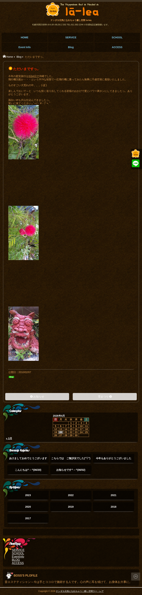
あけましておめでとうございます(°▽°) (28, 460)
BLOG (16, 559)
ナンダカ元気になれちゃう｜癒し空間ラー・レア (80, 591)
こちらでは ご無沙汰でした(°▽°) (70, 460)
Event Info (24, 47)
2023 (28, 495)
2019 (71, 506)
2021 (113, 495)
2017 (28, 518)
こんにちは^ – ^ (28, 469)
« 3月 (9, 438)
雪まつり (103, 396)
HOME (24, 37)
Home (9, 57)
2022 (71, 495)
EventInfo (18, 556)
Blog (71, 47)
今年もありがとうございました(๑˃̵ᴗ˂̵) (113, 460)
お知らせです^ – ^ (70, 469)
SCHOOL (117, 37)
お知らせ (38, 396)
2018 (113, 506)
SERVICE (70, 37)
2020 (28, 506)
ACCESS (117, 47)
